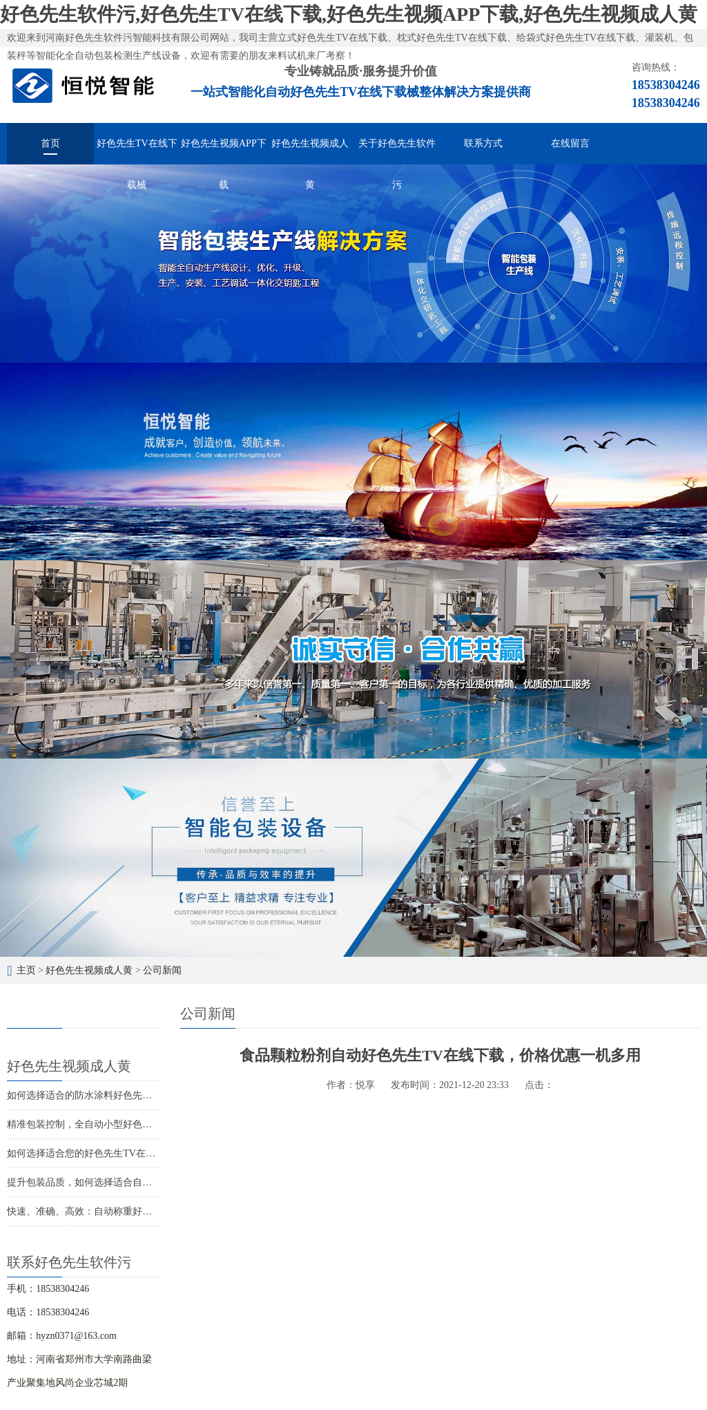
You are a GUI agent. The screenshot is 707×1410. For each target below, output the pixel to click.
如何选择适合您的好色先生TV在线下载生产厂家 (110, 1153)
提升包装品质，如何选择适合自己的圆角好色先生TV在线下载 (139, 1182)
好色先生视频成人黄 (310, 151)
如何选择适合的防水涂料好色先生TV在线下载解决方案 (124, 1095)
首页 (50, 143)
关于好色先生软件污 (397, 151)
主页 (26, 970)
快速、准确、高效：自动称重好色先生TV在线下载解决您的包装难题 (153, 1211)
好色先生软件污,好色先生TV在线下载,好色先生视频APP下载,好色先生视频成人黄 (348, 14)
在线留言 (570, 143)
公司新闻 (162, 970)
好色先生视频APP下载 (224, 151)
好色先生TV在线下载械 (137, 151)
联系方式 (483, 143)
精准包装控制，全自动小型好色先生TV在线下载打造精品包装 (139, 1124)
